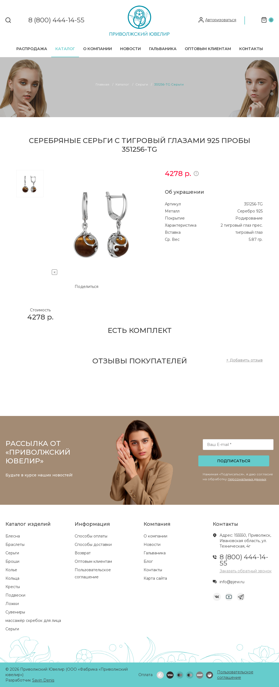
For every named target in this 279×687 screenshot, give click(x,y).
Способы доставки (93, 544)
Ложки (12, 603)
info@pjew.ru (232, 581)
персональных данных (247, 479)
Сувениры (15, 612)
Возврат (83, 553)
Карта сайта (155, 578)
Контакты (251, 48)
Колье (11, 569)
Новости (130, 48)
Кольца (12, 578)
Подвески (15, 595)
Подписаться (233, 460)
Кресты (12, 586)
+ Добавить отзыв (244, 360)
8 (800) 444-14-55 (56, 20)
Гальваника (163, 48)
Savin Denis (43, 680)
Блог (148, 561)
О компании (97, 48)
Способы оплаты (91, 536)
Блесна (12, 536)
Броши (12, 561)
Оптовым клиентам (208, 48)
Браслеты (15, 544)
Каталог (65, 48)
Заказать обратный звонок (246, 571)
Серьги (12, 553)
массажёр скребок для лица (33, 620)
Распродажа (31, 48)
